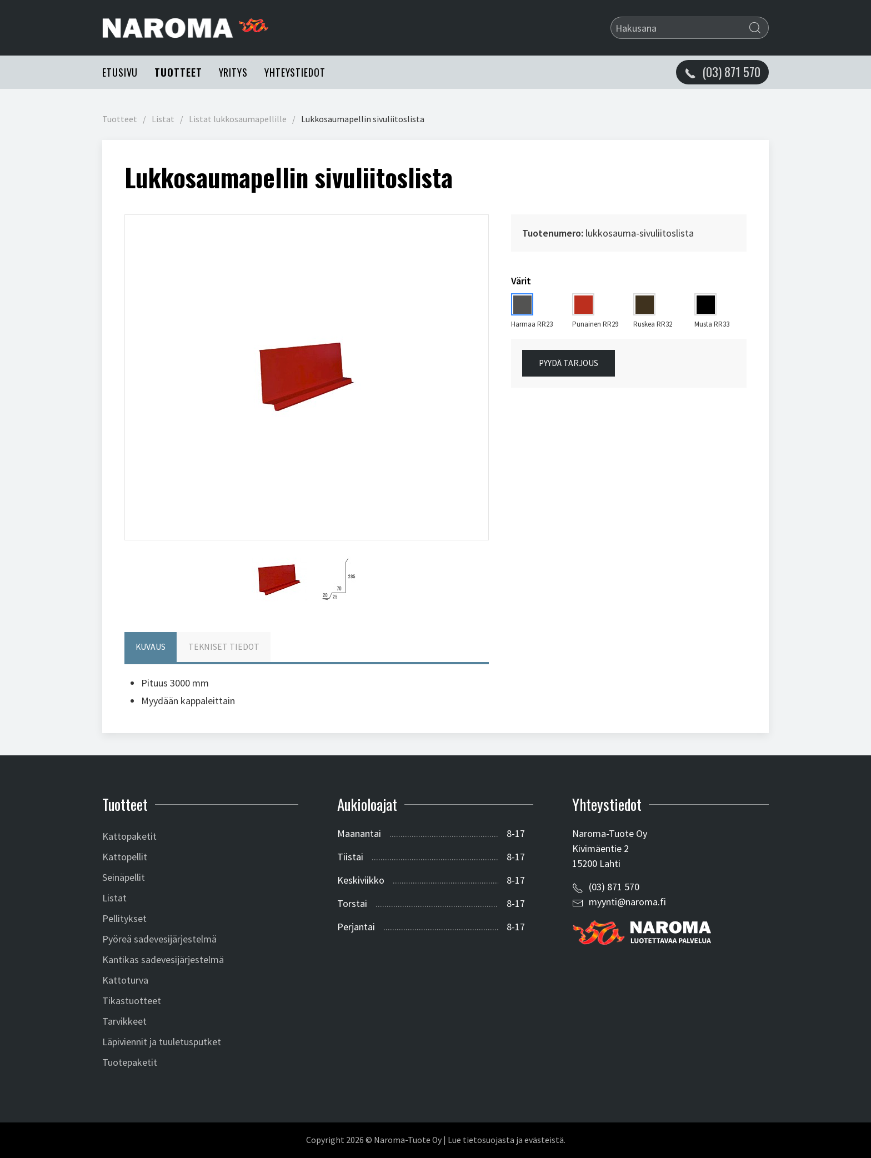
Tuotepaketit (129, 1062)
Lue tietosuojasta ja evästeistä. (506, 1140)
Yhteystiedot (295, 72)
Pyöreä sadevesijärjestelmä (159, 939)
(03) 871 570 (614, 886)
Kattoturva (125, 980)
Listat (163, 119)
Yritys (233, 72)
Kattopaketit (129, 836)
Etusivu (120, 72)
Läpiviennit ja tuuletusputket (161, 1041)
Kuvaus (151, 646)
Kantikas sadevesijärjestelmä (163, 959)
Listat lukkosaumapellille (238, 119)
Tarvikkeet (124, 1021)
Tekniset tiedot (223, 646)
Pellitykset (124, 918)
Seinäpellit (123, 877)
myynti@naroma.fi (627, 901)
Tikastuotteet (131, 1000)
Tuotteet (178, 72)
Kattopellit (124, 856)
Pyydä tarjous (568, 363)
